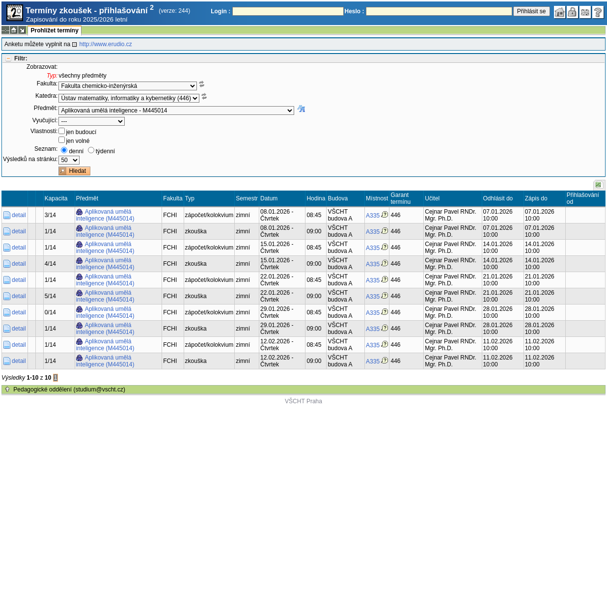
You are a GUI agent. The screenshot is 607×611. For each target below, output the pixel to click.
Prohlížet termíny (54, 30)
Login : (220, 11)
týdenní (105, 151)
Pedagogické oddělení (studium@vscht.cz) (69, 389)
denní (76, 151)
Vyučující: (45, 120)
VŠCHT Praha (303, 401)
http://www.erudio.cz (105, 44)
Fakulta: (47, 83)
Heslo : (354, 11)
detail (19, 215)
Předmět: (46, 108)
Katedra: (46, 95)
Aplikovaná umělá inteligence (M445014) (105, 215)
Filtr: (21, 58)
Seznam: (45, 148)
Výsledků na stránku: (30, 159)
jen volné (77, 141)
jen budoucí (81, 132)
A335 (373, 215)
